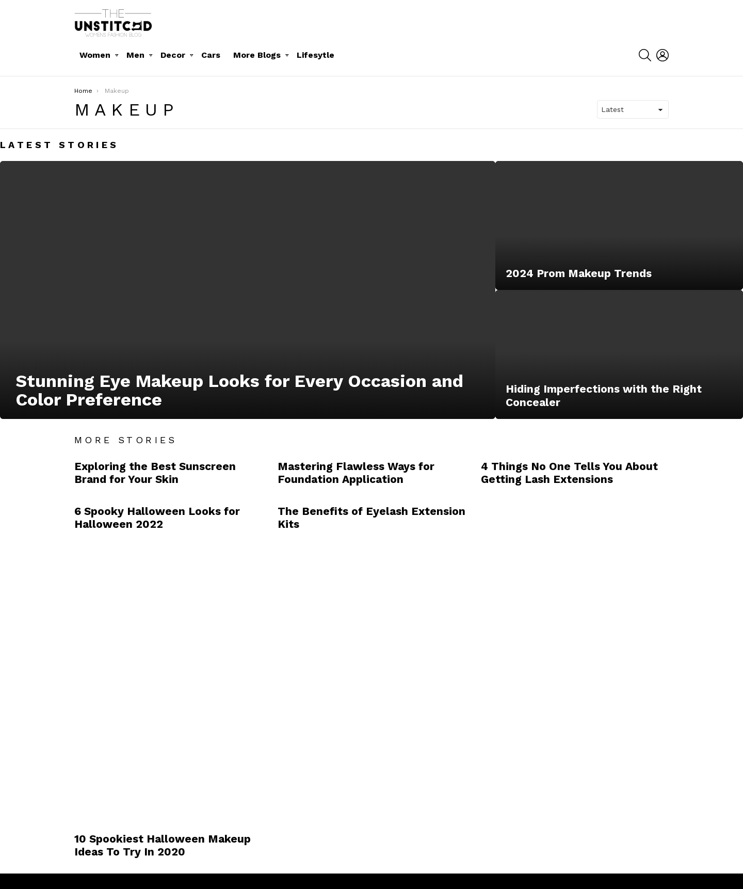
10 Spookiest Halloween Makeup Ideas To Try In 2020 (162, 845)
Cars (210, 55)
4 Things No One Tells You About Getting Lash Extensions (569, 473)
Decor (172, 55)
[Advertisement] (558, 656)
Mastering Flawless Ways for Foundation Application (356, 473)
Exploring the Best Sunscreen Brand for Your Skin (155, 473)
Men (135, 55)
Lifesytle (315, 55)
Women (94, 55)
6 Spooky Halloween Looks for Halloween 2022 (157, 517)
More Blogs (257, 55)
